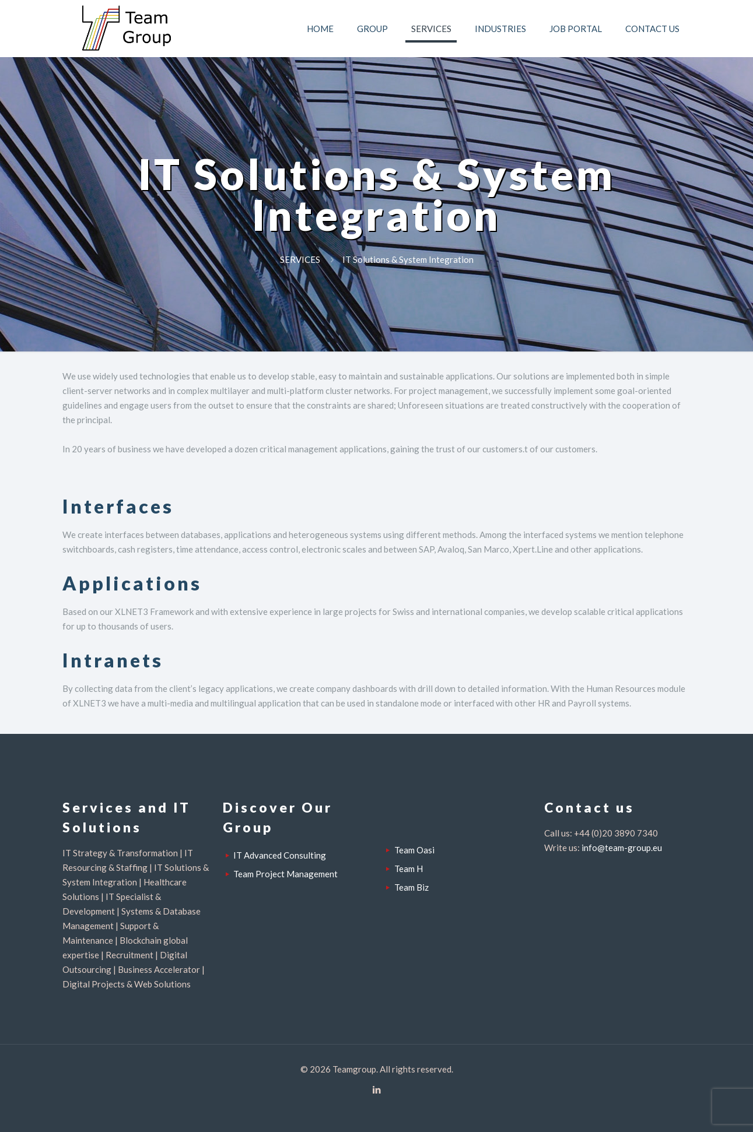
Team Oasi (414, 850)
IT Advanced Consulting (279, 855)
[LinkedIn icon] (376, 1089)
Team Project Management (285, 874)
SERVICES (300, 259)
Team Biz (411, 887)
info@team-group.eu (622, 847)
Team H (408, 868)
